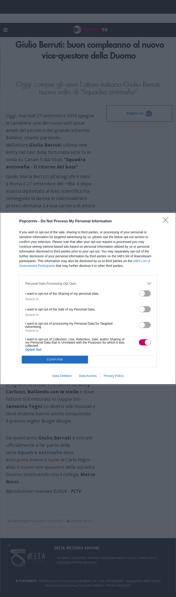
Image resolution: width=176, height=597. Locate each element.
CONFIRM (54, 359)
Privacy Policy (114, 376)
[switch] (145, 293)
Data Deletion (62, 376)
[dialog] (88, 298)
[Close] (167, 221)
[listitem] (88, 283)
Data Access (88, 376)
